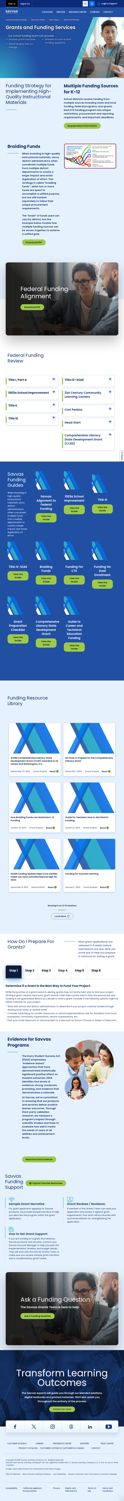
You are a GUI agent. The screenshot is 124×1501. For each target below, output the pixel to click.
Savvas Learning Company (16, 20)
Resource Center (38, 20)
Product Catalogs (28, 1448)
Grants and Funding (71, 20)
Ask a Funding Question (37, 1316)
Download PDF (34, 242)
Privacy (56, 1488)
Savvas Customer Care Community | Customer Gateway (92, 1474)
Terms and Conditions (107, 1489)
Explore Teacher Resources (45, 1183)
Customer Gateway (17, 1443)
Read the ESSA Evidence (39, 1159)
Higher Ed (25, 3)
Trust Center (107, 1443)
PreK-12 (11, 3)
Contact (108, 12)
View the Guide (46, 518)
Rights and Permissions (71, 1489)
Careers (39, 1443)
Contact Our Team (62, 1409)
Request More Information (82, 125)
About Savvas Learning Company (37, 1474)
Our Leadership (59, 1474)
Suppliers (84, 1443)
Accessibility (11, 1488)
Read (54, 771)
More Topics (54, 20)
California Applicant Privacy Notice (32, 1489)
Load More (62, 916)
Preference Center (62, 1443)
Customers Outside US (51, 1448)
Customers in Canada (73, 1448)
